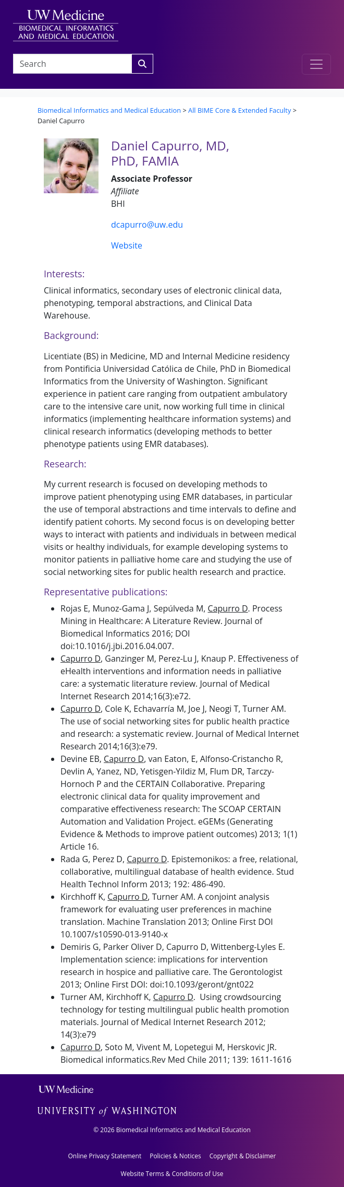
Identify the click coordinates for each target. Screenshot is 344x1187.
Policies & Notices (175, 1155)
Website (126, 245)
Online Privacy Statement (104, 1155)
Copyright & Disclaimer (243, 1155)
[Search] (142, 64)
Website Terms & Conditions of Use (172, 1173)
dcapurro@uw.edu (147, 224)
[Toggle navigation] (316, 64)
